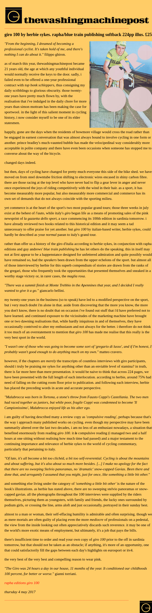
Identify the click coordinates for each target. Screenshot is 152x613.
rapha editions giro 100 (21, 583)
